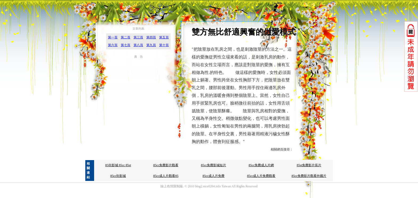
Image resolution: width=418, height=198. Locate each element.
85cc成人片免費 (214, 176)
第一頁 (113, 37)
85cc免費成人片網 (261, 165)
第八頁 (138, 45)
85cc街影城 (118, 176)
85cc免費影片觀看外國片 (309, 176)
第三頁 (138, 37)
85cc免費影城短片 (213, 165)
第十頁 (164, 45)
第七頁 (125, 45)
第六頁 (113, 45)
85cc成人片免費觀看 (261, 176)
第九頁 (151, 45)
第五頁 (164, 37)
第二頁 (125, 37)
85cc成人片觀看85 (166, 176)
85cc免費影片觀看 (166, 165)
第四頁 (151, 37)
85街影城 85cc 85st (118, 165)
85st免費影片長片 (309, 165)
